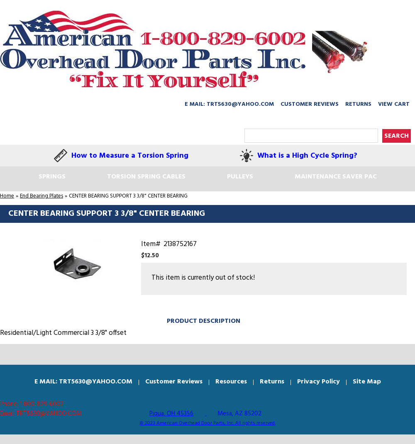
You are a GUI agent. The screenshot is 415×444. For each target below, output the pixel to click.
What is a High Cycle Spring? (307, 156)
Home (7, 196)
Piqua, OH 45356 (171, 414)
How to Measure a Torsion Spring (129, 156)
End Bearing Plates (41, 196)
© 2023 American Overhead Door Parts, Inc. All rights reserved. (208, 423)
